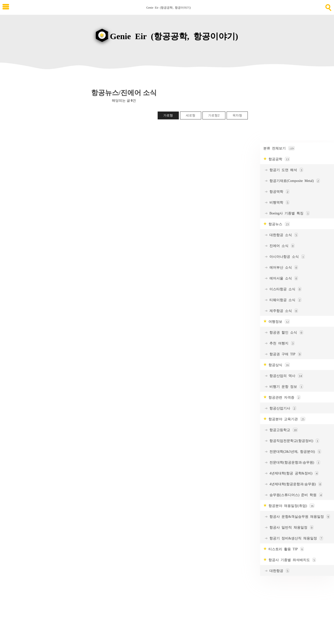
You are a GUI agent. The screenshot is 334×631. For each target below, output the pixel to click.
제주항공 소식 (283, 311)
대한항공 (278, 571)
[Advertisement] (297, 109)
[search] (327, 6)
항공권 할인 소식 (285, 332)
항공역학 (278, 192)
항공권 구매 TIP (284, 354)
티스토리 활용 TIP (285, 549)
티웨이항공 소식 (284, 300)
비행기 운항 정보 (285, 387)
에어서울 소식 (283, 278)
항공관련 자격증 (283, 397)
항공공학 (278, 159)
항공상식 (278, 365)
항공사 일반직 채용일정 (290, 527)
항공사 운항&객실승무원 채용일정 (299, 517)
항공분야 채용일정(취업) (290, 506)
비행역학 (278, 202)
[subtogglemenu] (6, 7)
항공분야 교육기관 (286, 419)
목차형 (237, 115)
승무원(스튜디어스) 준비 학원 (295, 495)
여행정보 (278, 322)
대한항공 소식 (283, 235)
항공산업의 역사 (285, 376)
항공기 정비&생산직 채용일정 (295, 538)
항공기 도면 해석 (285, 170)
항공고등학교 (283, 430)
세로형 (190, 115)
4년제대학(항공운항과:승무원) (295, 484)
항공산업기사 (282, 408)
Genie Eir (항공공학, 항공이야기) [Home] (168, 7)
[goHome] (167, 32)
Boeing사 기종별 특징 (288, 213)
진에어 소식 (281, 246)
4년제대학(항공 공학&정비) (293, 473)
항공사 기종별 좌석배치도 (291, 560)
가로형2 (213, 115)
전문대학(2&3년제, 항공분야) (294, 452)
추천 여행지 (281, 343)
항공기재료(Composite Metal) (294, 181)
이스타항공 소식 (284, 289)
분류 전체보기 (279, 148)
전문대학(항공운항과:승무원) (294, 462)
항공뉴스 (278, 224)
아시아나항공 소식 (286, 257)
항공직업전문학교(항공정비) (293, 441)
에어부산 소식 (283, 267)
